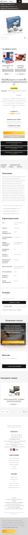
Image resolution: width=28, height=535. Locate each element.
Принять (9, 531)
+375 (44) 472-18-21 (24, 1)
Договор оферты (14, 483)
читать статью (13, 342)
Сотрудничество (14, 479)
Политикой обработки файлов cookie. (10, 527)
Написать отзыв (14, 302)
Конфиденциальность (14, 487)
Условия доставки (14, 462)
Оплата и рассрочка (14, 460)
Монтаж (14, 466)
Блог (14, 481)
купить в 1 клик (14, 136)
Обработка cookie (14, 485)
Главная (3, 4)
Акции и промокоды (14, 458)
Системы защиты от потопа (7, 6)
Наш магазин (14, 477)
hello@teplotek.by (14, 439)
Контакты (14, 468)
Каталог (10, 4)
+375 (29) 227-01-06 (26, 1)
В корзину (14, 133)
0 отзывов (18, 95)
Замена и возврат (14, 464)
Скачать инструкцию (14, 366)
